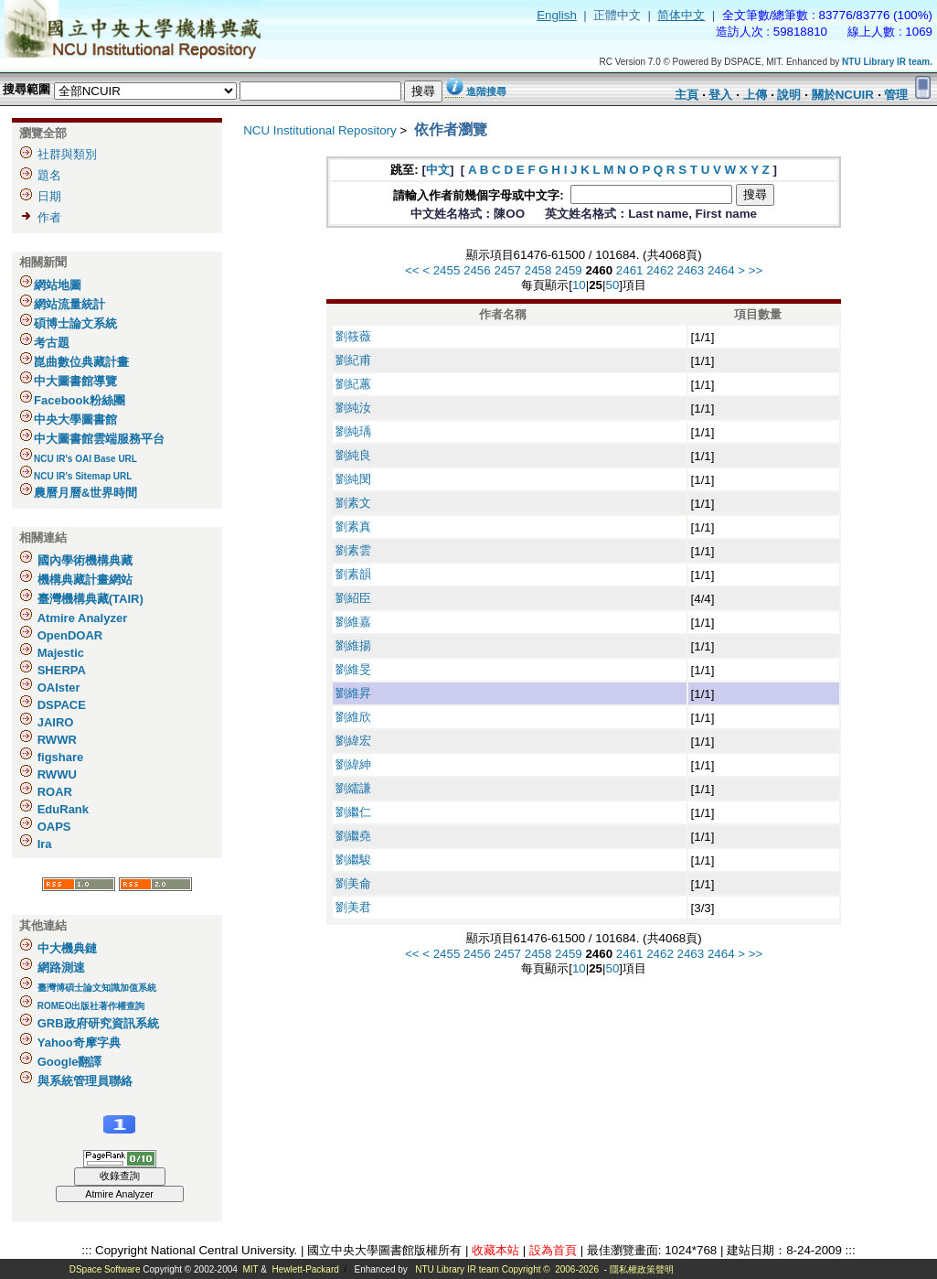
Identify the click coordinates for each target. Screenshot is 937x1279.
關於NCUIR (843, 95)
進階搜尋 (486, 91)
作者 (49, 217)
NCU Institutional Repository (319, 130)
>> (756, 270)
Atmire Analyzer (119, 1193)
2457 (507, 270)
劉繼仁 (353, 812)
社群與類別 (67, 154)
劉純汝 (353, 407)
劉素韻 (353, 574)
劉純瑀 (353, 431)
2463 (691, 270)
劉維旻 (353, 669)
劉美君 (353, 907)
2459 (568, 270)
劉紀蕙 (353, 384)
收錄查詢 (120, 1175)
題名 (49, 175)
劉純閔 (353, 479)
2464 (721, 270)
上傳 (755, 95)
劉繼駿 (353, 859)
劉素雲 (353, 550)
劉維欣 (353, 717)
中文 (438, 170)
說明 (789, 95)
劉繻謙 (353, 788)
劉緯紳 (353, 764)
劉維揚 (353, 645)
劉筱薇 (353, 336)
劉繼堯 (353, 836)
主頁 (686, 95)
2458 (538, 270)
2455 (447, 270)
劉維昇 (353, 693)
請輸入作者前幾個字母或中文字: (480, 195)
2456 (477, 270)
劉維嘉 (353, 622)
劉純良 (353, 455)
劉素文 (353, 503)
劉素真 (353, 526)
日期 (49, 196)
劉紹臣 (353, 598)
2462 (660, 270)
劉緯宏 (353, 740)
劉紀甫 (353, 360)
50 (612, 285)
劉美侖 (353, 883)
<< (412, 270)
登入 (720, 95)
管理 (896, 95)
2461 (630, 270)
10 (579, 285)
